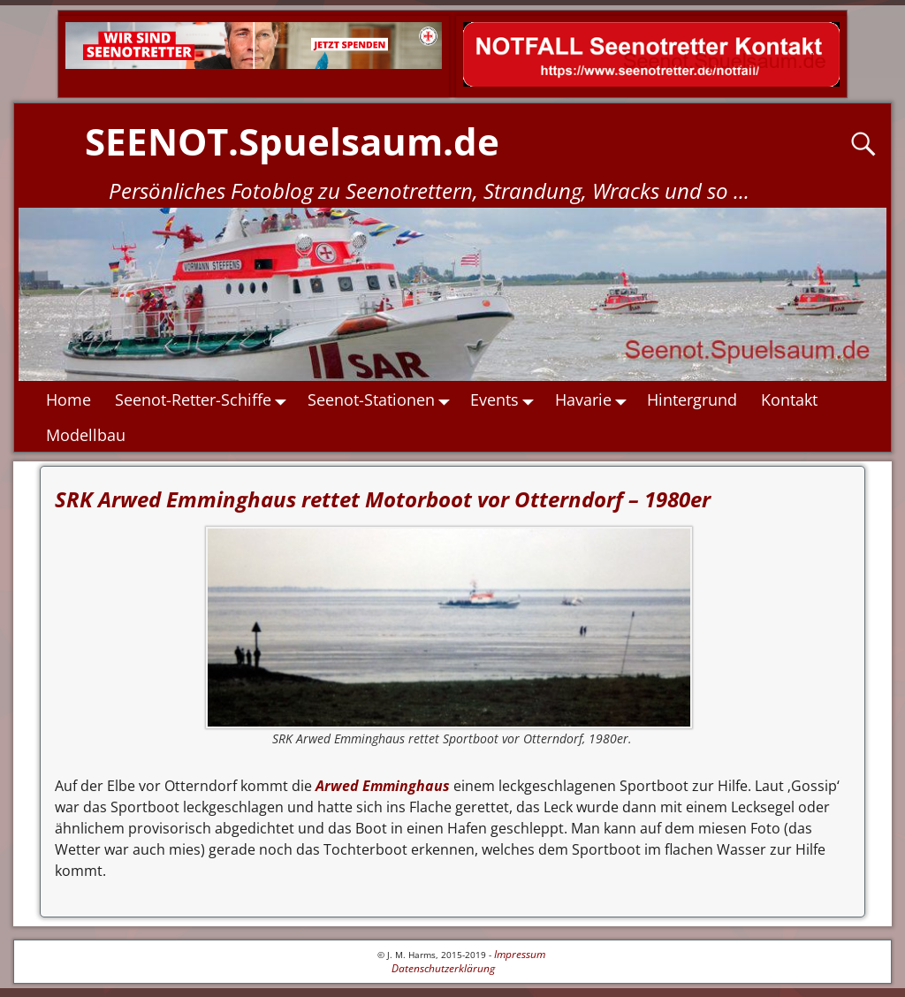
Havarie (595, 399)
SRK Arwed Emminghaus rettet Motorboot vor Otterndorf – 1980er (383, 499)
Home (69, 399)
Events (507, 399)
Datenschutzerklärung (443, 968)
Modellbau (86, 434)
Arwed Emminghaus (381, 785)
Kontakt (790, 399)
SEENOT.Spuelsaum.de (292, 141)
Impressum (519, 954)
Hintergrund (693, 399)
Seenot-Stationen (383, 399)
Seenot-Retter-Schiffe (206, 399)
